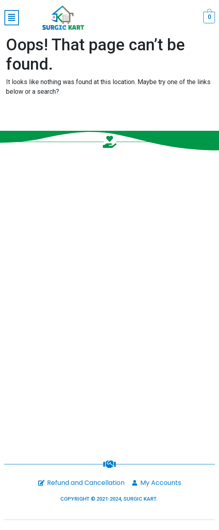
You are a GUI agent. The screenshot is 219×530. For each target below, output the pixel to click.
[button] (11, 17)
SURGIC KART (139, 499)
